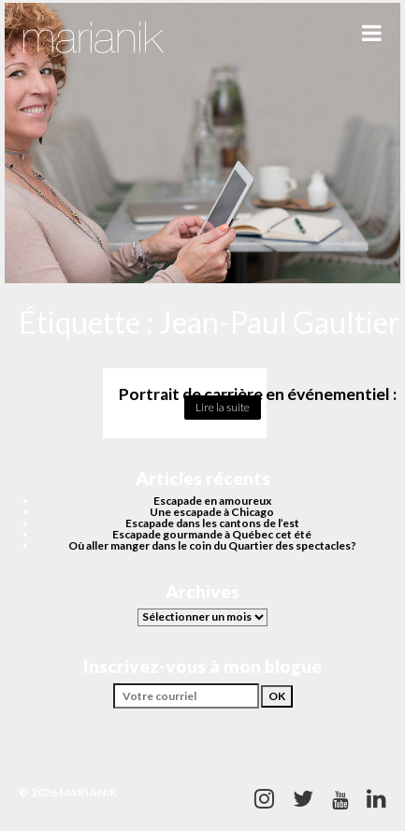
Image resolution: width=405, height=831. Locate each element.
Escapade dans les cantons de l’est (212, 523)
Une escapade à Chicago (212, 512)
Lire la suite (222, 407)
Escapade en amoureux (212, 501)
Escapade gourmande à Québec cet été (211, 534)
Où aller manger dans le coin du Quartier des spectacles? (212, 545)
